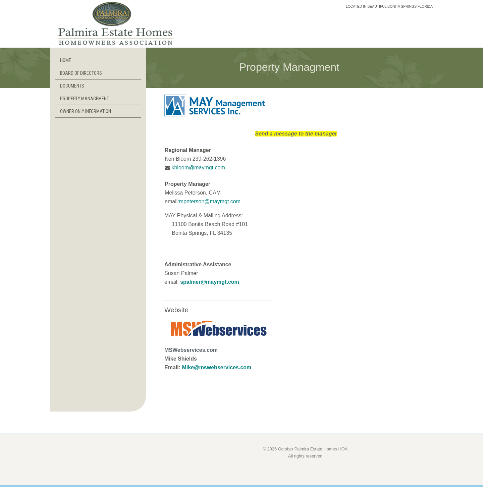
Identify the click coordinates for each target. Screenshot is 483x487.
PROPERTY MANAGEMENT (84, 98)
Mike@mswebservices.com (216, 367)
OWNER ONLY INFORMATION (85, 111)
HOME (65, 60)
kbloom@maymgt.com (197, 167)
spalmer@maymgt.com (209, 282)
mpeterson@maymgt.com (209, 201)
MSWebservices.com (191, 350)
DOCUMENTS (72, 86)
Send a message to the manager (296, 134)
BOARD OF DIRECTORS (81, 73)
